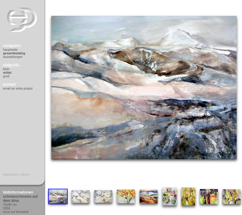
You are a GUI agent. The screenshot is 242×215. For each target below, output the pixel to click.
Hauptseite (10, 49)
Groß (6, 76)
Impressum (11, 174)
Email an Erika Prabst (18, 88)
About (25, 174)
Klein (6, 69)
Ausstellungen (13, 57)
